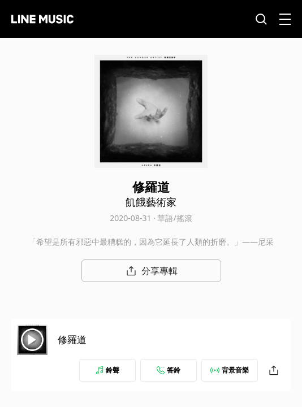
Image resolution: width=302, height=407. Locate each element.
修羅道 (72, 339)
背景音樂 (229, 370)
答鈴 (168, 370)
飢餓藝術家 (151, 202)
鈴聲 (107, 370)
